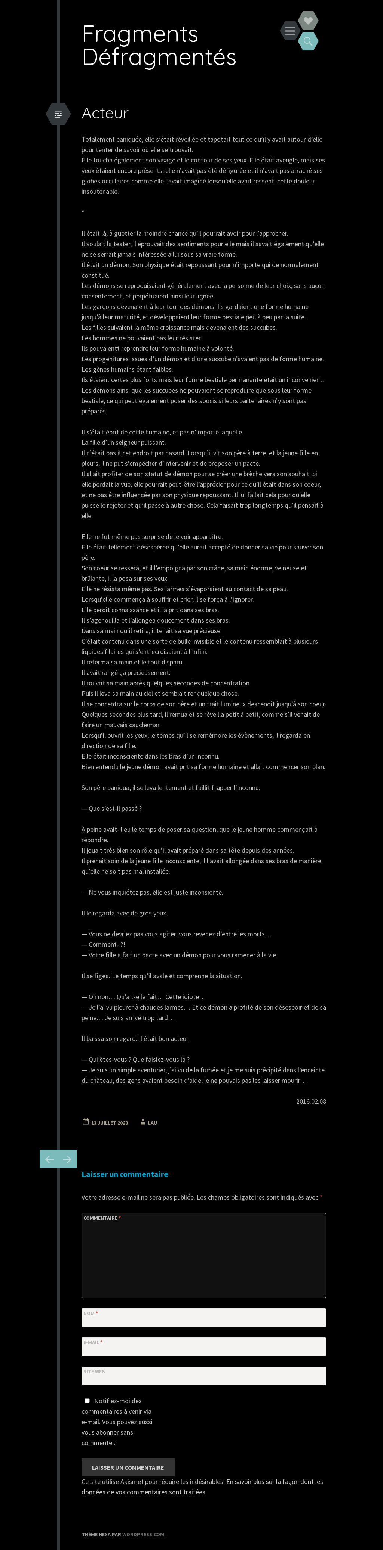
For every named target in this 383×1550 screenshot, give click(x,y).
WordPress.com (143, 1534)
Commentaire (102, 1218)
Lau (152, 1122)
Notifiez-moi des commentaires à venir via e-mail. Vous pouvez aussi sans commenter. (117, 1421)
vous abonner (100, 1432)
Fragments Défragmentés (159, 45)
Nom (90, 1313)
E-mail (92, 1342)
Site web (94, 1371)
